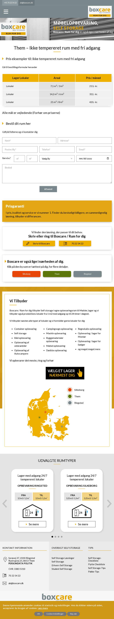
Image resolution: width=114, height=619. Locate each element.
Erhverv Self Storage (62, 565)
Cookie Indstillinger (55, 613)
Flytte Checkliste (96, 564)
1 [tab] (52, 537)
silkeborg (26, 274)
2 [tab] (55, 537)
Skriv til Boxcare (41, 243)
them (57, 274)
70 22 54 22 (77, 243)
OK (38, 613)
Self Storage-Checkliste (94, 559)
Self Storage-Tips (97, 568)
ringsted (87, 274)
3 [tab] (58, 537)
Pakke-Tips (93, 571)
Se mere (33, 524)
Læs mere (43, 608)
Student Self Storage (62, 569)
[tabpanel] (32, 500)
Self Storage (58, 561)
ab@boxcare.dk (15, 583)
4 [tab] (61, 537)
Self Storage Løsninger (63, 558)
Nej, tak (73, 613)
